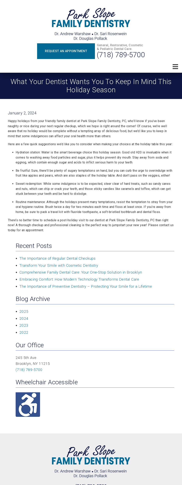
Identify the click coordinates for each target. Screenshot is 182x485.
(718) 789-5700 (121, 55)
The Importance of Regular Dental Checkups (57, 258)
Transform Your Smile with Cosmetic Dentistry (59, 265)
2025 (24, 311)
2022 (24, 332)
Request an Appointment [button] (66, 51)
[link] (91, 24)
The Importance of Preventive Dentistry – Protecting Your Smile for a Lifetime (86, 286)
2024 (24, 318)
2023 (24, 325)
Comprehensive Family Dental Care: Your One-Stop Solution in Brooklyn (81, 272)
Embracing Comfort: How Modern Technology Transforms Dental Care (79, 279)
